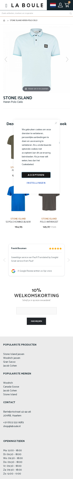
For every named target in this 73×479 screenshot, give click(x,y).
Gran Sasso (9, 362)
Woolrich (8, 383)
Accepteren (36, 174)
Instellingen (36, 182)
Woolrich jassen (11, 358)
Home (4, 20)
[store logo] (27, 5)
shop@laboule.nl (12, 426)
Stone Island (10, 394)
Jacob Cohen (10, 366)
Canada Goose (11, 387)
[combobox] (36, 13)
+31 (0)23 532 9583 (13, 422)
